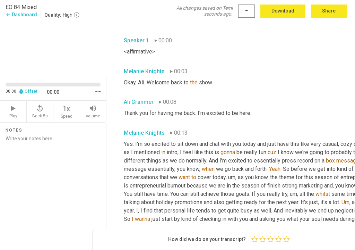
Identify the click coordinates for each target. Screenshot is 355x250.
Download (282, 11)
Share (329, 11)
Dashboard (21, 14)
